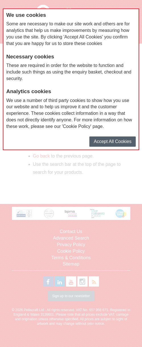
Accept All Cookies (112, 141)
